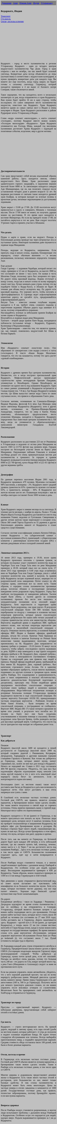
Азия (15, 3)
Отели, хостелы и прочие (12, 21)
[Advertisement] (28, 45)
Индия (36, 3)
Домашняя (6, 3)
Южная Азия (25, 3)
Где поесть (6, 19)
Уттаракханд (47, 3)
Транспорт (5, 16)
